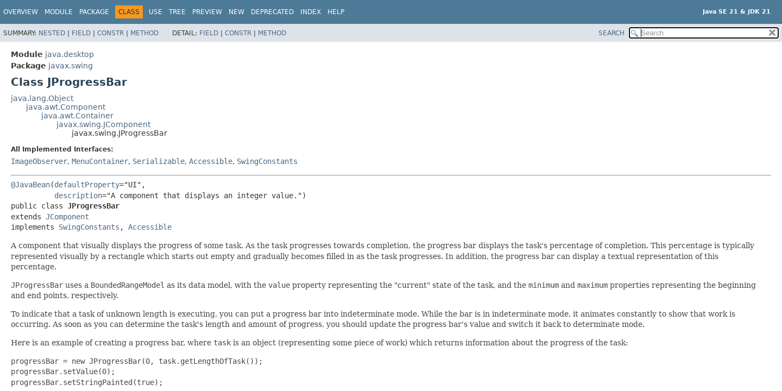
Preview (207, 12)
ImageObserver (39, 161)
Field (81, 33)
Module (59, 12)
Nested (52, 33)
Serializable (159, 161)
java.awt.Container (77, 115)
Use (155, 12)
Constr (110, 33)
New (236, 12)
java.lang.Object (42, 98)
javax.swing (70, 65)
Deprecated (272, 12)
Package (94, 12)
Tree (177, 12)
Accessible (210, 161)
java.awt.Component (65, 107)
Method (144, 33)
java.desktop (69, 54)
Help (335, 12)
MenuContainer (100, 161)
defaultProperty (86, 184)
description (78, 195)
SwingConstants (267, 161)
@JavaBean (30, 184)
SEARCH (611, 33)
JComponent (67, 216)
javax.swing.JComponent (103, 124)
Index (310, 12)
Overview (20, 12)
